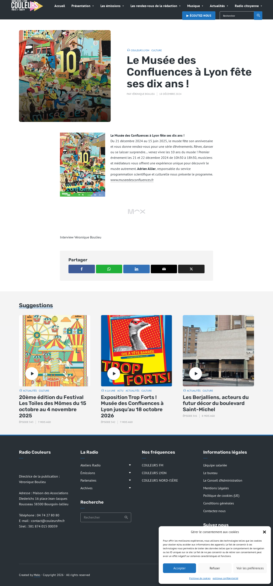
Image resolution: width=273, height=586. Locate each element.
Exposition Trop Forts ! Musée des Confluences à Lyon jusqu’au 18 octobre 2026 (132, 406)
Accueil (59, 6)
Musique (193, 6)
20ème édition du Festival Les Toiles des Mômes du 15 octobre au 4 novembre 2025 (52, 406)
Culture (156, 50)
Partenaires (88, 480)
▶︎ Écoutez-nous (198, 16)
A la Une (110, 390)
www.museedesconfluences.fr (132, 180)
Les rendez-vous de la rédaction (154, 6)
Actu (120, 390)
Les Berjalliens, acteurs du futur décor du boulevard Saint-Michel (216, 403)
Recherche (258, 15)
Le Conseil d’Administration (222, 480)
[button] (264, 532)
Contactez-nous (214, 511)
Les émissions (110, 6)
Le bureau (210, 473)
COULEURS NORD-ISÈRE (160, 480)
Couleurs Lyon (140, 50)
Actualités (217, 6)
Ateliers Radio (90, 465)
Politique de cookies (200, 578)
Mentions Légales (216, 488)
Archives (86, 488)
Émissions (87, 473)
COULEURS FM (152, 465)
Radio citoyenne (247, 6)
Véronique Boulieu (143, 93)
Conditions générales (218, 503)
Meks (37, 575)
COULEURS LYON (154, 473)
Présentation (80, 6)
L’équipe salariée (215, 465)
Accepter (179, 568)
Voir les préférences (250, 568)
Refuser (215, 568)
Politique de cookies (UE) (221, 495)
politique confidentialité (225, 578)
